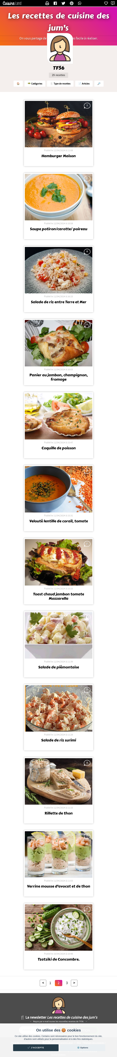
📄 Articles (84, 83)
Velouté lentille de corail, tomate (58, 521)
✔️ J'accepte (35, 1047)
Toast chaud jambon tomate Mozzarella (58, 596)
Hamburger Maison (58, 156)
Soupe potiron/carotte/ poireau (58, 229)
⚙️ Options (82, 1047)
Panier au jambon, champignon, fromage (58, 377)
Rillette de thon (58, 813)
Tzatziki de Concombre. (59, 959)
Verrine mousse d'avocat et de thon (58, 886)
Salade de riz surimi (58, 740)
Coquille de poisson (58, 448)
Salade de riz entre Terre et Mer (58, 302)
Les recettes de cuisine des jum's (58, 22)
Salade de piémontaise (58, 667)
